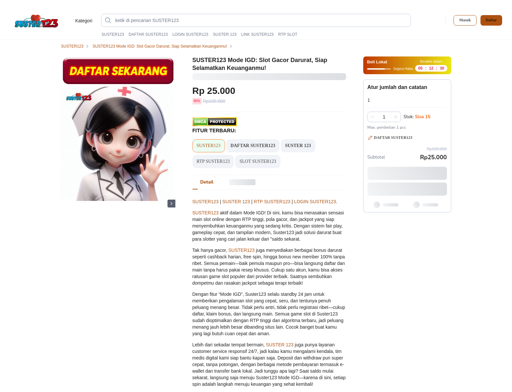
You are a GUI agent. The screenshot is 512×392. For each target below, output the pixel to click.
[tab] (206, 182)
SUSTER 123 (224, 34)
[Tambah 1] (396, 117)
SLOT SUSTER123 (257, 161)
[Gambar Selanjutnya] (171, 203)
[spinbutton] (384, 117)
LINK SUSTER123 (257, 34)
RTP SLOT (287, 34)
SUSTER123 (112, 34)
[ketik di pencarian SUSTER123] (261, 20)
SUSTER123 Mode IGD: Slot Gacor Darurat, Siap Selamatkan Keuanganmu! (164, 46)
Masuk (465, 20)
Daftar (491, 20)
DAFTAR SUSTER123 (148, 34)
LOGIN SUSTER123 (190, 34)
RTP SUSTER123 (213, 161)
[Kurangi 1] (373, 117)
